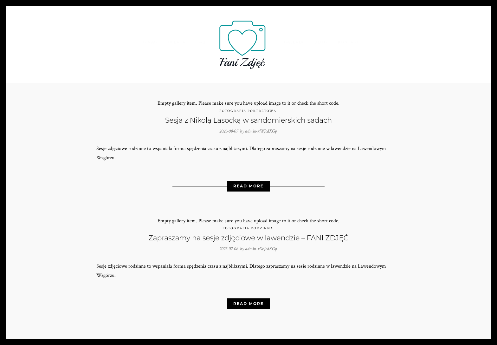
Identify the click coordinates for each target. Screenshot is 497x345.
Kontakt (348, 42)
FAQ (201, 42)
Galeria (294, 42)
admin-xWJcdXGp (261, 131)
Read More (248, 186)
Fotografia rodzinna (248, 228)
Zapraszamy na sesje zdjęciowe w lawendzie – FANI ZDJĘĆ (249, 238)
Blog (320, 42)
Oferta (177, 42)
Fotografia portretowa (247, 111)
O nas (150, 42)
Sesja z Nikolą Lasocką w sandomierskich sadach (248, 120)
